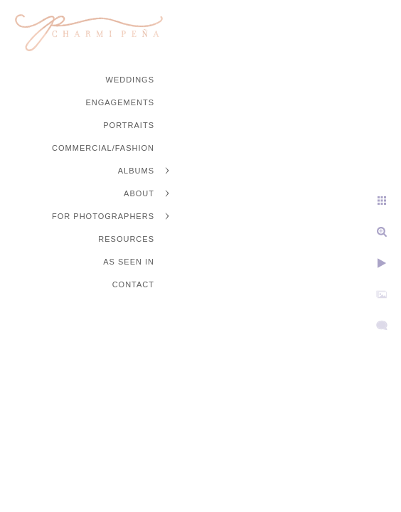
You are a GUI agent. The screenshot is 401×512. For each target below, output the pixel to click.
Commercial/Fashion (103, 148)
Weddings (130, 79)
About (139, 193)
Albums (136, 170)
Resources (126, 239)
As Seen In (128, 261)
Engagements (119, 102)
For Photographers (103, 216)
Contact (133, 284)
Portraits (128, 125)
